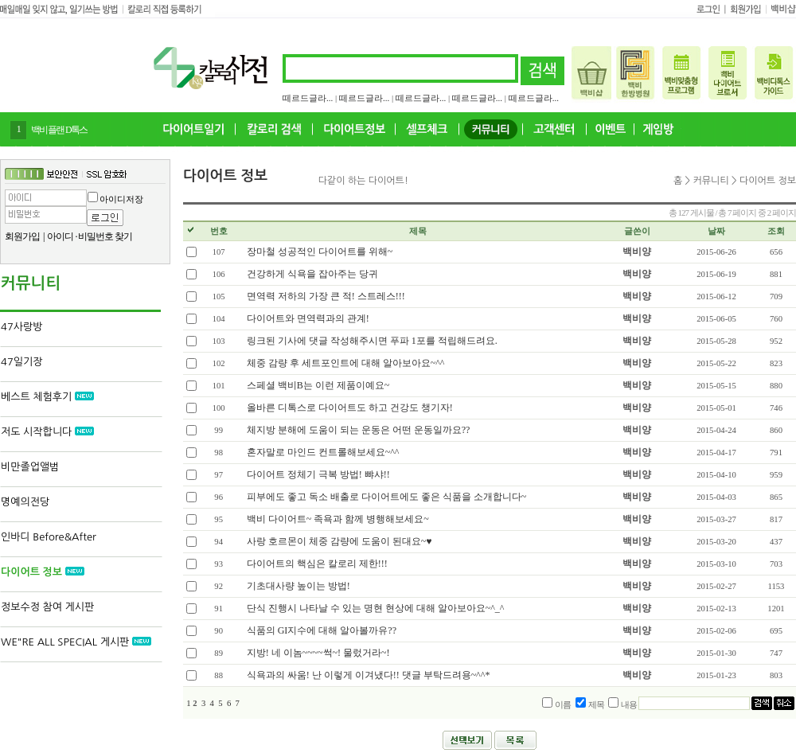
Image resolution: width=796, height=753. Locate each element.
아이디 (60, 236)
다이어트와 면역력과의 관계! (308, 318)
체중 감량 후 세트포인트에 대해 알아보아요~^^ (346, 363)
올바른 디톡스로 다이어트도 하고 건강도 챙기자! (350, 407)
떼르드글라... (308, 98)
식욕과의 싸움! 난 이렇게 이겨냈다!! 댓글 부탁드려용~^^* (368, 675)
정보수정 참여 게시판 (47, 607)
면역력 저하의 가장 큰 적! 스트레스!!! (326, 296)
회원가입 (22, 236)
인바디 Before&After (48, 537)
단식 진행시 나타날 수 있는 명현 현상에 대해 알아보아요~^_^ (376, 608)
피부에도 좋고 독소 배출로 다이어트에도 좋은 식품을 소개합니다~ (387, 496)
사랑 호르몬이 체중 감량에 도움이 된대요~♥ (339, 541)
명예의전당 (25, 502)
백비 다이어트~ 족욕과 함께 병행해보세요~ (338, 519)
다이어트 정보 (42, 572)
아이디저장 (121, 199)
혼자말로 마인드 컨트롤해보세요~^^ (323, 452)
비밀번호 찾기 (105, 236)
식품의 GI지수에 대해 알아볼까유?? (321, 630)
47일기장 (21, 362)
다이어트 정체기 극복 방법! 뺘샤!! (318, 474)
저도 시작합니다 (47, 432)
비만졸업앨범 (30, 467)
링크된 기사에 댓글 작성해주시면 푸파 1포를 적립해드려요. (372, 340)
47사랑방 (21, 327)
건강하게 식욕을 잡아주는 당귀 (312, 273)
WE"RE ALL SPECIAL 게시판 (76, 642)
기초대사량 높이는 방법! (298, 585)
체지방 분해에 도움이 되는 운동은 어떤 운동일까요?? (358, 429)
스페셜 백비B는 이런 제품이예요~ (318, 385)
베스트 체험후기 (47, 397)
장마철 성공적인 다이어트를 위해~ (320, 251)
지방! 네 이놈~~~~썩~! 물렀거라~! (318, 652)
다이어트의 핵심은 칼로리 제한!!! (317, 563)
